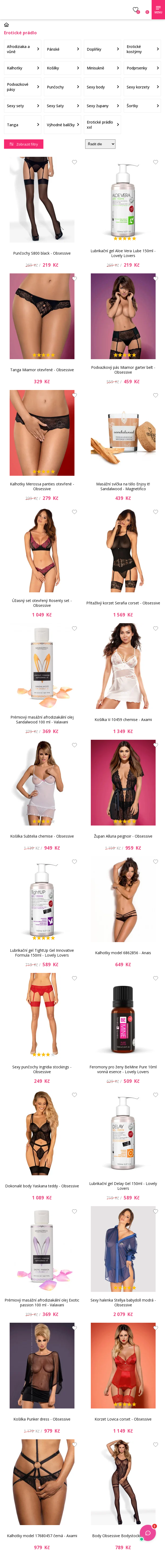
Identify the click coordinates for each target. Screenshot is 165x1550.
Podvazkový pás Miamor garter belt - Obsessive (123, 370)
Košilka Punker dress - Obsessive (41, 1419)
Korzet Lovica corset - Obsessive (123, 1419)
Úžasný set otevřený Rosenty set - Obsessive (42, 603)
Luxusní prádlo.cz (42, 9)
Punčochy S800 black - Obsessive (42, 253)
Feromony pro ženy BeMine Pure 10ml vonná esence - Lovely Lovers (123, 1069)
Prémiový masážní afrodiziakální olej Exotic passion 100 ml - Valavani (42, 1302)
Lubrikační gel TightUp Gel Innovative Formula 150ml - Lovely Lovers (42, 953)
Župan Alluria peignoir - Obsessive (123, 836)
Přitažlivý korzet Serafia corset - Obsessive (123, 602)
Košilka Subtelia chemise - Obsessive (42, 836)
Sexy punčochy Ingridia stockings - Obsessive (42, 1069)
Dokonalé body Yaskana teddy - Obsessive (42, 1185)
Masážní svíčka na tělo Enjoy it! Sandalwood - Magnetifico (123, 486)
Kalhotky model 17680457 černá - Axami (42, 1535)
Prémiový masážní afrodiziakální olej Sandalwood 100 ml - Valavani (42, 719)
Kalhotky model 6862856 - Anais (123, 952)
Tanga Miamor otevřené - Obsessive (42, 369)
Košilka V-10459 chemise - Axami (123, 719)
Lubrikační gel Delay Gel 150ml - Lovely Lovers (123, 1186)
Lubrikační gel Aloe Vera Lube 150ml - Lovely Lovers (123, 253)
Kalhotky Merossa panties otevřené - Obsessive (42, 486)
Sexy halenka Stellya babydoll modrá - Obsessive (123, 1302)
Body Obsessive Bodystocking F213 (123, 1535)
